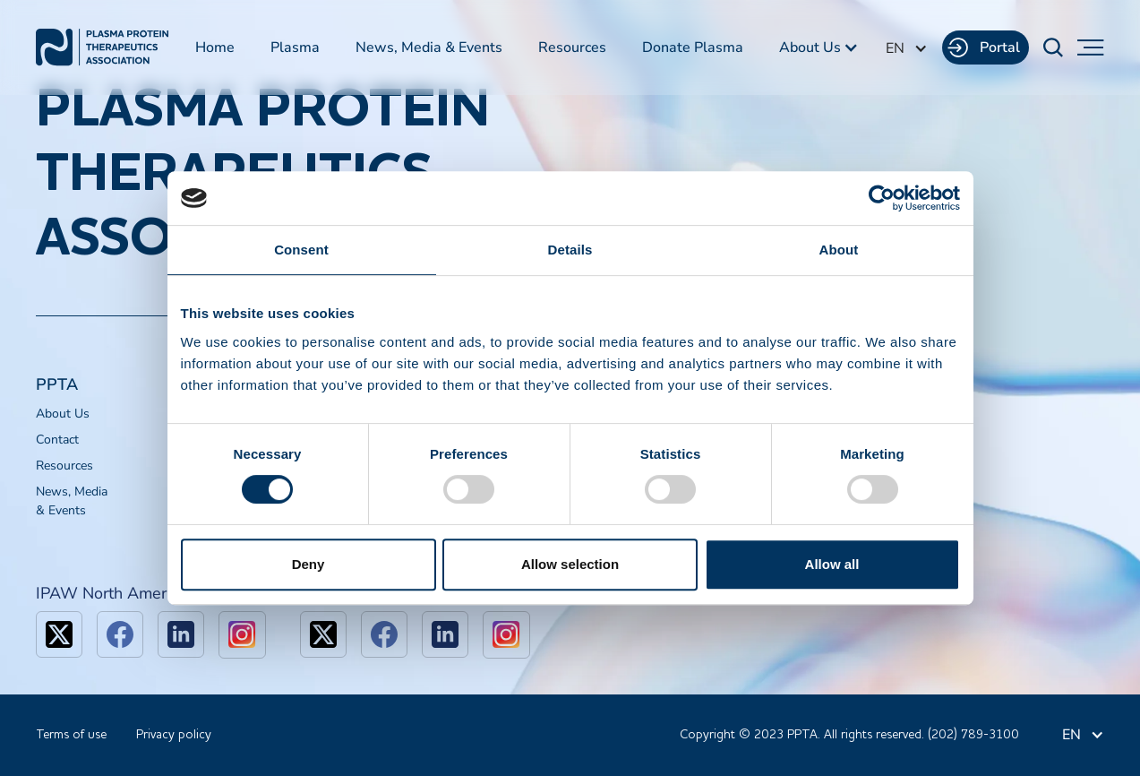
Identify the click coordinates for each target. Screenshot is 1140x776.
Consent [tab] (301, 249)
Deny (308, 564)
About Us (63, 413)
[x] (59, 634)
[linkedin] (181, 634)
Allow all (832, 564)
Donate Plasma (692, 47)
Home (215, 47)
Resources (572, 47)
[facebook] (120, 634)
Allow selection (570, 564)
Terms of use (71, 735)
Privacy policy (173, 735)
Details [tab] (570, 249)
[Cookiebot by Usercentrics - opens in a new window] (881, 198)
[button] (819, 47)
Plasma (295, 47)
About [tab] (839, 249)
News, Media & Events (429, 47)
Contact (57, 439)
